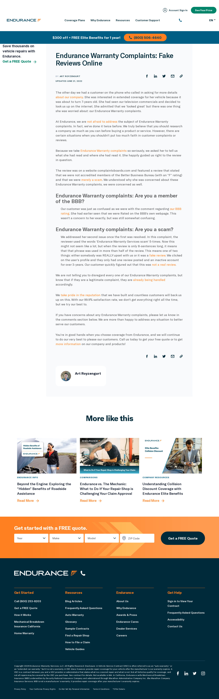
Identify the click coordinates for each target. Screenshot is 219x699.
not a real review (164, 264)
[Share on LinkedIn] (155, 76)
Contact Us (175, 626)
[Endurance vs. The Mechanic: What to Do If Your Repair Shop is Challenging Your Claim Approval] (109, 456)
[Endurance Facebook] (178, 673)
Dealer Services (126, 628)
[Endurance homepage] (24, 20)
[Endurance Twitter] (195, 673)
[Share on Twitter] (164, 76)
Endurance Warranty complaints (103, 150)
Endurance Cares (127, 621)
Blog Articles (73, 601)
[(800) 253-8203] (192, 20)
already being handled (149, 280)
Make (55, 538)
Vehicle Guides (75, 649)
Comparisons (89, 477)
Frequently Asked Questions (83, 608)
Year (19, 538)
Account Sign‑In (175, 10)
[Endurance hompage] (45, 573)
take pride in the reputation (80, 295)
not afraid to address (102, 121)
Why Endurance (126, 608)
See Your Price (203, 10)
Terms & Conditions (101, 689)
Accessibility (176, 619)
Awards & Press (126, 614)
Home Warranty (24, 633)
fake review (157, 255)
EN (212, 20)
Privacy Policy (20, 689)
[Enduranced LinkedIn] (186, 673)
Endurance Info (27, 477)
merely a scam (91, 180)
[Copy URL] (181, 76)
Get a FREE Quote (20, 61)
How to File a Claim (77, 642)
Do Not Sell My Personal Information (74, 689)
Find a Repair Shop (77, 635)
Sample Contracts (77, 628)
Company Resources (156, 477)
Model (92, 538)
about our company (69, 97)
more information (68, 344)
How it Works (22, 614)
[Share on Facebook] (147, 76)
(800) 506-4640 (145, 37)
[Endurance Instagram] (203, 673)
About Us (122, 601)
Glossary (71, 621)
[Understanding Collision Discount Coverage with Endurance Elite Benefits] (172, 456)
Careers (121, 635)
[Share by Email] (172, 76)
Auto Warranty (74, 614)
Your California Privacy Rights (42, 689)
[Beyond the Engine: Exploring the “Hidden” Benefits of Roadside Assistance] (46, 456)
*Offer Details (119, 689)
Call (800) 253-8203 (27, 601)
